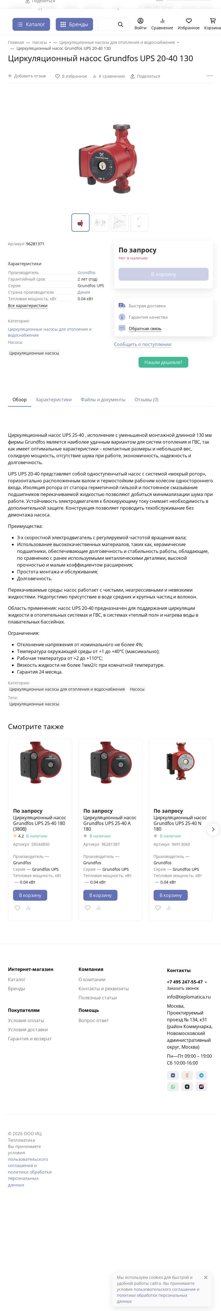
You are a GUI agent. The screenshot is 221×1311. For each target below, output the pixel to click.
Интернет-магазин (30, 969)
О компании (92, 979)
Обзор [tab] (20, 399)
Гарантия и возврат (30, 1039)
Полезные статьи (98, 998)
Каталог (17, 979)
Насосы (15, 342)
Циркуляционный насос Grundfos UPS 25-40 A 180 (110, 823)
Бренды (74, 24)
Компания (91, 969)
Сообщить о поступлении (142, 344)
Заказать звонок (183, 988)
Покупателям (24, 1010)
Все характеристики (27, 305)
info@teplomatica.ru (189, 997)
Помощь (89, 1010)
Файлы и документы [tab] (103, 399)
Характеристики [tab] (54, 399)
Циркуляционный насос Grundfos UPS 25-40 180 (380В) (39, 823)
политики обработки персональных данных (30, 1178)
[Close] (205, 1277)
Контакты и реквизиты (104, 988)
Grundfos (87, 272)
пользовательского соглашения (165, 1289)
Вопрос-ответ (94, 1020)
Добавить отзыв (30, 76)
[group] (110, 151)
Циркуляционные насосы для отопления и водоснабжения (50, 332)
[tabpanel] (110, 562)
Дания (84, 292)
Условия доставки (28, 1029)
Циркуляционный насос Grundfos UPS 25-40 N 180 (180, 823)
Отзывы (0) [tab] (146, 399)
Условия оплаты (26, 1020)
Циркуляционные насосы (34, 353)
